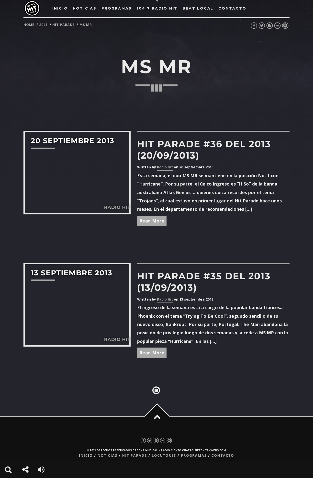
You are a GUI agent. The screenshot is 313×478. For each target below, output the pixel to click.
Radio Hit (165, 167)
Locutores (164, 455)
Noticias (107, 455)
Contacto (223, 455)
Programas (194, 455)
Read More (152, 221)
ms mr (85, 24)
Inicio (86, 455)
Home (28, 24)
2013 (43, 24)
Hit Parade (63, 24)
